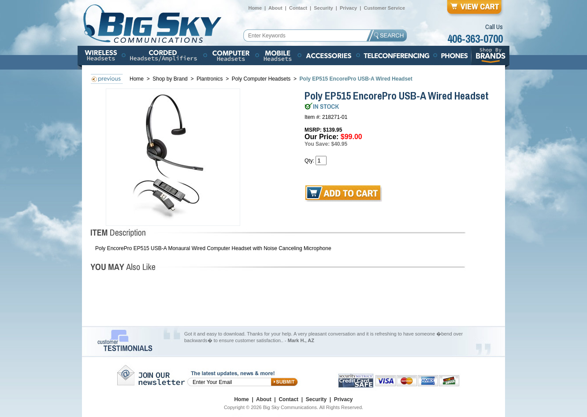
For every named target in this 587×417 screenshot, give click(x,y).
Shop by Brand (170, 79)
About (275, 8)
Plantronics (210, 79)
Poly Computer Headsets (262, 79)
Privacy (348, 8)
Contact (298, 8)
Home (255, 8)
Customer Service (384, 8)
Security (323, 8)
